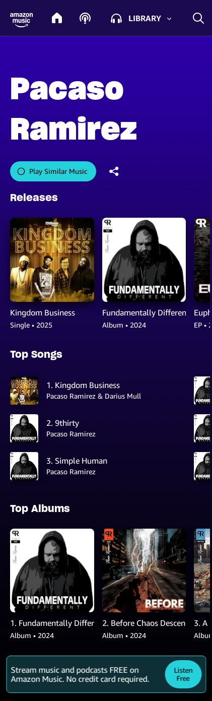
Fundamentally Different (144, 312)
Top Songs (36, 354)
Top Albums (40, 508)
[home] (57, 18)
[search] (198, 18)
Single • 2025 (31, 325)
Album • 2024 (124, 325)
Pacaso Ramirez (71, 433)
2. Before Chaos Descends (144, 623)
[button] (21, 20)
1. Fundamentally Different (52, 623)
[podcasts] (85, 18)
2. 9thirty (62, 423)
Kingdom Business (42, 312)
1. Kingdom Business (83, 385)
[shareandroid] (114, 171)
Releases (34, 198)
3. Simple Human (76, 461)
